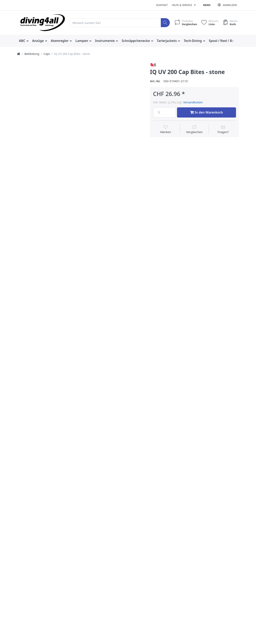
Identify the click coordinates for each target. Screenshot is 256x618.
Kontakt (162, 5)
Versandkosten (193, 102)
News (206, 5)
